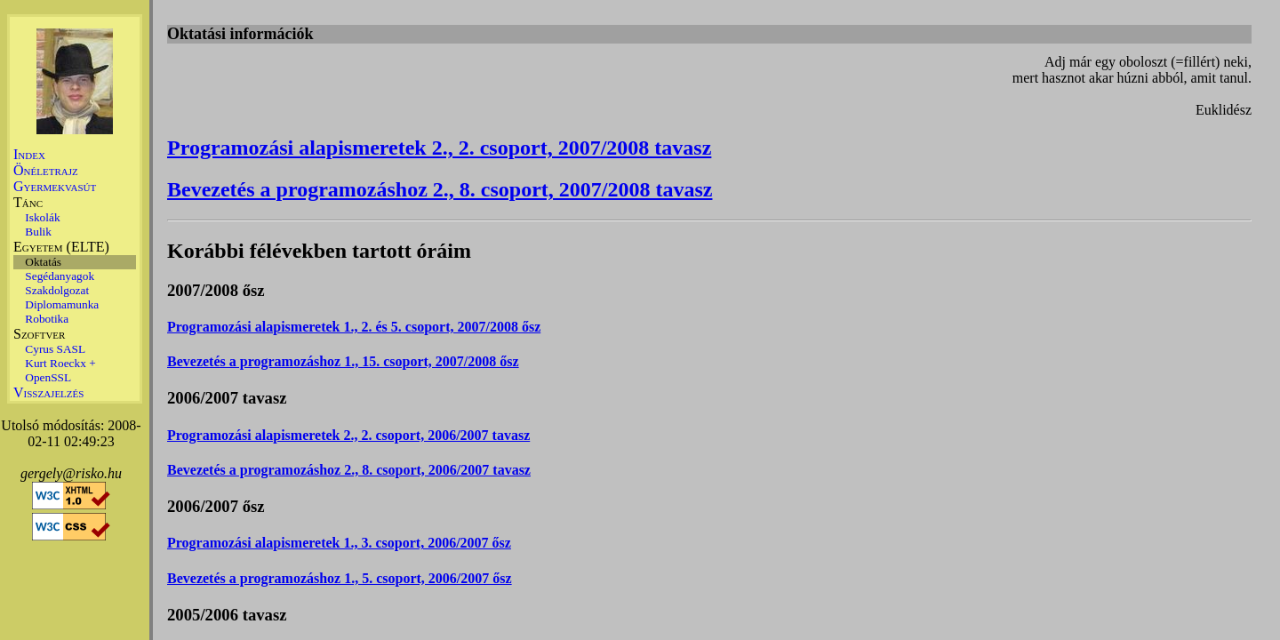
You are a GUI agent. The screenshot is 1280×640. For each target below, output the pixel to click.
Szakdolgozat (57, 290)
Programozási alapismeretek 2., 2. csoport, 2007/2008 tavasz (439, 147)
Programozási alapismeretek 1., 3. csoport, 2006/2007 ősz (339, 542)
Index (29, 154)
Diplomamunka (62, 304)
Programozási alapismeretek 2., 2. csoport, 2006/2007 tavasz (348, 435)
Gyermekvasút (54, 186)
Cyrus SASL (55, 349)
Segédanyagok (59, 276)
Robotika (46, 318)
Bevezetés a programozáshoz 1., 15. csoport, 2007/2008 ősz (343, 361)
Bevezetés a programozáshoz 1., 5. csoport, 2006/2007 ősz (339, 578)
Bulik (38, 231)
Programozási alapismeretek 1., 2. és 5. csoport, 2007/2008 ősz (353, 326)
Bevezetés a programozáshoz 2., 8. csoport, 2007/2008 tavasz (439, 189)
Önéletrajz (45, 170)
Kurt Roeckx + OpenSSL (60, 370)
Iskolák (42, 217)
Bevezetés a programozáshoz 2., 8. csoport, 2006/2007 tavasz (349, 469)
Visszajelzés (48, 392)
